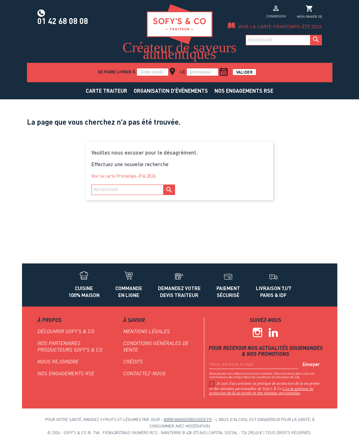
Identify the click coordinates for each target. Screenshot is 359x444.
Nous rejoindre (58, 361)
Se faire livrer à (116, 72)
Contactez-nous (144, 373)
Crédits (133, 361)
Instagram (257, 332)
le (182, 72)
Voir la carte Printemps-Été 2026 (280, 26)
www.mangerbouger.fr (188, 419)
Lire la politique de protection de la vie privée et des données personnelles (261, 391)
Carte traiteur (106, 90)
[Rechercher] (284, 40)
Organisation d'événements (171, 90)
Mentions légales (146, 331)
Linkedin (273, 332)
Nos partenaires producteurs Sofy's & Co (69, 346)
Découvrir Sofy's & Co (65, 331)
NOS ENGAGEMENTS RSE (243, 90)
